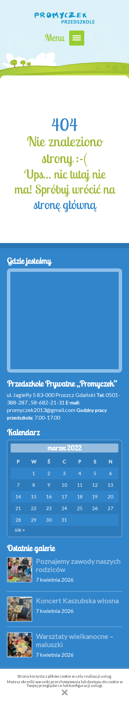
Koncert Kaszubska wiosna (77, 600)
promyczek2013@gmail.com (41, 410)
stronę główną (64, 205)
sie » (20, 529)
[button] (64, 692)
